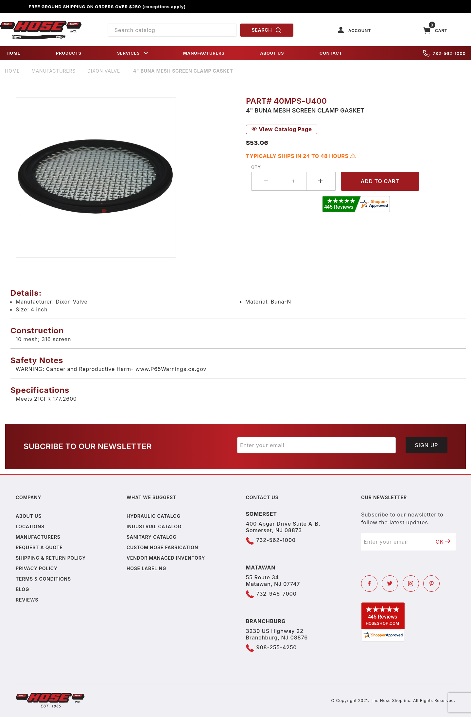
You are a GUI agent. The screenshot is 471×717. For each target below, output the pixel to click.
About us (29, 516)
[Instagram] (411, 583)
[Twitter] (390, 583)
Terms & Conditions (43, 579)
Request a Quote (39, 547)
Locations (30, 526)
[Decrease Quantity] (265, 181)
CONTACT (331, 53)
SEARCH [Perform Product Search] (267, 30)
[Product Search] (172, 30)
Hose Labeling (146, 568)
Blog (22, 589)
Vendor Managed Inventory (166, 558)
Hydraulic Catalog (154, 516)
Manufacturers (38, 537)
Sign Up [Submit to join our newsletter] (426, 445)
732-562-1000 (444, 53)
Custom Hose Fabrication (162, 547)
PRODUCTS (68, 53)
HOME (13, 53)
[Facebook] (369, 583)
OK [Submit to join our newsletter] (443, 541)
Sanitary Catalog (152, 537)
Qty (256, 166)
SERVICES (133, 53)
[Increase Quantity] (321, 181)
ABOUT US (272, 53)
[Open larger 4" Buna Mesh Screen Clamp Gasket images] (126, 177)
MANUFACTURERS (204, 53)
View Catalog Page (282, 129)
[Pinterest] (431, 583)
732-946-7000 (276, 593)
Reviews (27, 600)
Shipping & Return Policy (51, 558)
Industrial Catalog (154, 526)
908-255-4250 (276, 647)
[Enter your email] (316, 445)
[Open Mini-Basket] (435, 30)
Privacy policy (37, 568)
